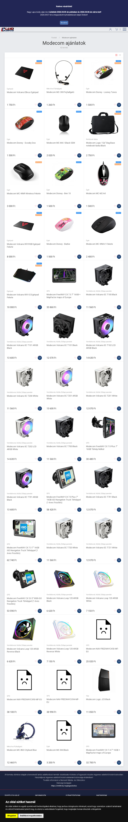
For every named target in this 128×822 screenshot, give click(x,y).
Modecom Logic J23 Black (98, 699)
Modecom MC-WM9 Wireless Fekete (24, 193)
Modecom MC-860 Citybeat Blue (22, 750)
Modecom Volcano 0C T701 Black (101, 497)
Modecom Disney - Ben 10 (59, 193)
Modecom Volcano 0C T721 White (101, 547)
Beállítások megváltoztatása (31, 816)
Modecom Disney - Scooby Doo (21, 143)
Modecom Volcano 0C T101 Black (62, 345)
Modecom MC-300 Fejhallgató (60, 92)
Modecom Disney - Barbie (58, 244)
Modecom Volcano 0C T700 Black (62, 446)
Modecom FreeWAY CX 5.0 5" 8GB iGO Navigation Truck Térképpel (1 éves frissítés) (24, 601)
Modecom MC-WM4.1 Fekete (99, 244)
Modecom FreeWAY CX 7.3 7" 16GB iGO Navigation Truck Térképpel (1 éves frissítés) (23, 550)
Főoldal (54, 38)
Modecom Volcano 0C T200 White (22, 396)
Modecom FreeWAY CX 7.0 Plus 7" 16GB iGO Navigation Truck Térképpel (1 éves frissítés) (64, 500)
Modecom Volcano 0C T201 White (101, 396)
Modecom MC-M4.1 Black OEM (61, 143)
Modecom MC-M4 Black (58, 750)
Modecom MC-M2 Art (96, 193)
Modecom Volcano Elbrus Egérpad (22, 92)
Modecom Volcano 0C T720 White (62, 547)
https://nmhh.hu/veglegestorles (64, 786)
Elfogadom (11, 816)
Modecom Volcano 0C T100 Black (101, 294)
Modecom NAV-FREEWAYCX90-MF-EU (24, 699)
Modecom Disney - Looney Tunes (101, 92)
